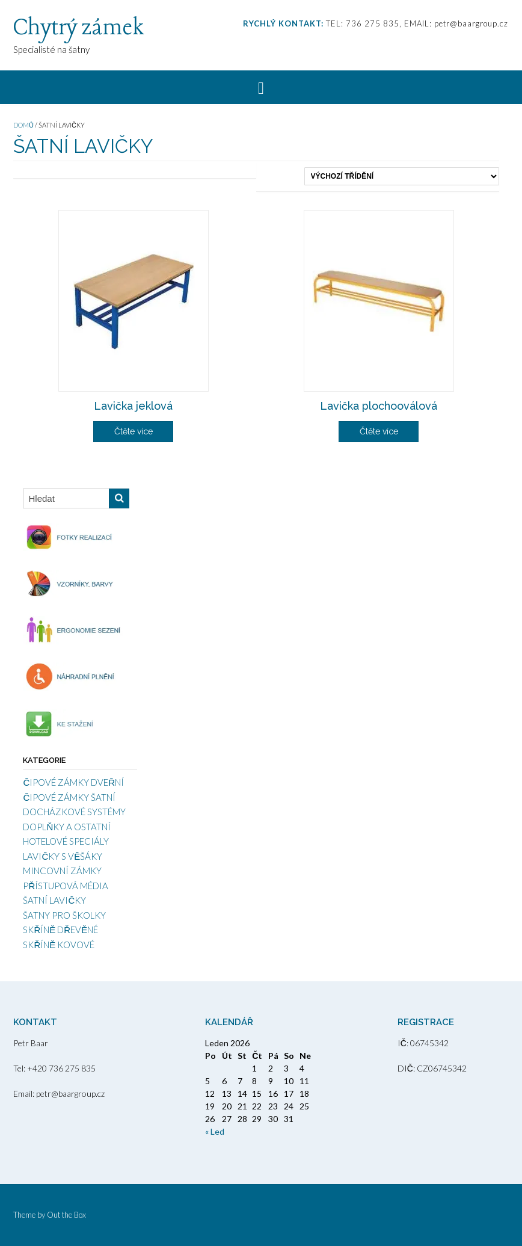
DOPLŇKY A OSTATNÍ (67, 826)
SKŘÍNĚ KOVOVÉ (58, 944)
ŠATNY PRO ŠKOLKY (64, 915)
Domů (23, 125)
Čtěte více (133, 431)
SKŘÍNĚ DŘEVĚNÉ (60, 929)
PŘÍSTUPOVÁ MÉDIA (65, 885)
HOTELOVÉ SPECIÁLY (66, 841)
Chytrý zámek (78, 28)
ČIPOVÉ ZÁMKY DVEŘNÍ (73, 782)
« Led (214, 1131)
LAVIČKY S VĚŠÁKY (62, 856)
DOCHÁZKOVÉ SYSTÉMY (74, 811)
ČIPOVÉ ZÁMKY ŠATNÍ (69, 797)
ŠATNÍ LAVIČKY (54, 900)
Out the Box (66, 1215)
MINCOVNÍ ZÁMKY (62, 870)
